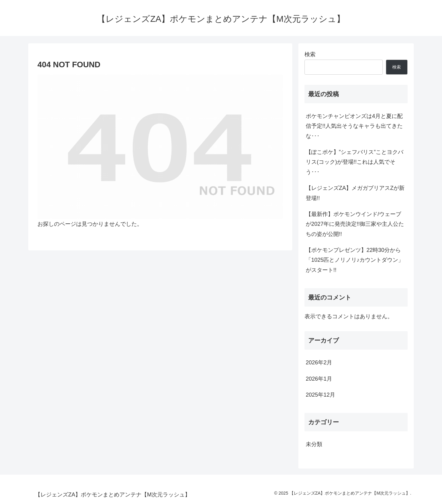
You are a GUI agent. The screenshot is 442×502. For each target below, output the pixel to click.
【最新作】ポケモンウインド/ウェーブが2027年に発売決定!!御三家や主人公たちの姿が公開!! (355, 224)
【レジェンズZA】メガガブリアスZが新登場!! (355, 193)
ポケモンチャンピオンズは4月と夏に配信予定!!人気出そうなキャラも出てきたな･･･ (354, 126)
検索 (310, 54)
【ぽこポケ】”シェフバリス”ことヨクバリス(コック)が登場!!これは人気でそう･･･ (354, 162)
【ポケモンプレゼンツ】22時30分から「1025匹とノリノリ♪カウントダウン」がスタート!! (355, 260)
